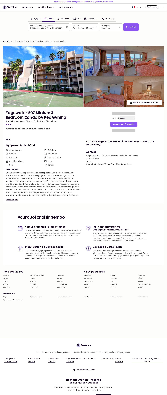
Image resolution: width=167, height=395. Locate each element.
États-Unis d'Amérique (37, 275)
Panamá (114, 284)
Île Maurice (34, 287)
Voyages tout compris (64, 297)
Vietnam (33, 284)
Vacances (27, 7)
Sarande (87, 287)
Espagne (6, 275)
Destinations (46, 7)
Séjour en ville (143, 297)
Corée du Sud (62, 284)
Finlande (6, 281)
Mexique (33, 281)
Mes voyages (66, 7)
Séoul (140, 278)
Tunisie (32, 278)
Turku (113, 281)
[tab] (35, 19)
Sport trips (87, 297)
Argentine (6, 287)
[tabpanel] (83, 27)
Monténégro (61, 287)
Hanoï (113, 287)
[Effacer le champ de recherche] (67, 27)
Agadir (113, 275)
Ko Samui (141, 275)
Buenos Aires (88, 281)
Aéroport (115, 118)
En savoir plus (12, 169)
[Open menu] (162, 7)
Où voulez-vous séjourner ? (41, 26)
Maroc (59, 278)
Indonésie (60, 281)
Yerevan (141, 287)
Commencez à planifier (124, 124)
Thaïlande (60, 275)
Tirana (140, 281)
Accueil (6, 41)
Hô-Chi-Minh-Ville (144, 284)
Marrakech (88, 278)
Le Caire (114, 278)
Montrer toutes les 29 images (144, 102)
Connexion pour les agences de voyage (146, 360)
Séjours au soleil (35, 297)
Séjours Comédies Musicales (13, 300)
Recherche (131, 27)
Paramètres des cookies (83, 370)
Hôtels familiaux (116, 297)
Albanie (5, 284)
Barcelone (87, 275)
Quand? (76, 26)
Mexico (86, 284)
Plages (5, 297)
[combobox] (47, 28)
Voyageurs (106, 26)
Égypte (5, 278)
